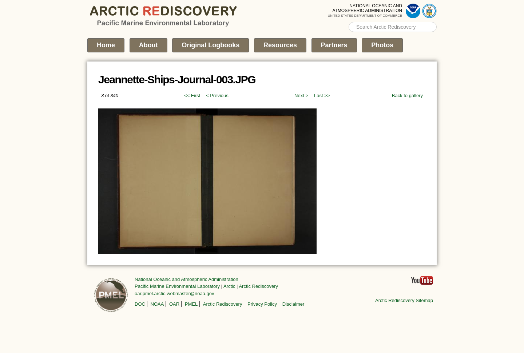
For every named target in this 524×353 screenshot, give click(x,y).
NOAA (157, 304)
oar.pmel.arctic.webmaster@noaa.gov (174, 293)
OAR (174, 304)
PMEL (191, 304)
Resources (280, 45)
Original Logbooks (210, 45)
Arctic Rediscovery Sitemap (404, 300)
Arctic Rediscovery (258, 286)
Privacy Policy (262, 304)
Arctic (229, 286)
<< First (192, 95)
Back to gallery (407, 95)
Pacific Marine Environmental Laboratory (177, 286)
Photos (382, 45)
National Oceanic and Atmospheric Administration (186, 279)
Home (106, 45)
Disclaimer (293, 304)
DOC (140, 304)
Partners (334, 45)
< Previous (217, 95)
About (148, 45)
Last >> (322, 95)
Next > (301, 95)
